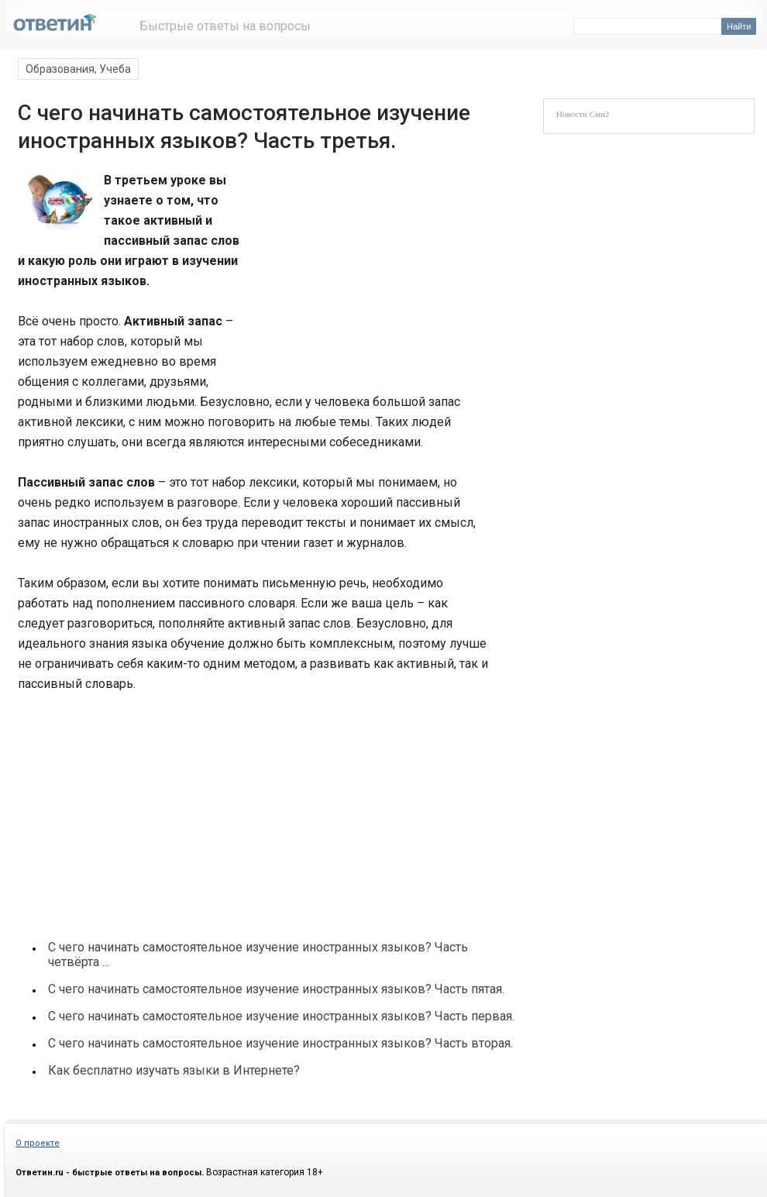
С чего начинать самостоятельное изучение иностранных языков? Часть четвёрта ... (258, 954)
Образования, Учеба (78, 69)
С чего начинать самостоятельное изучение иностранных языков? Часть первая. (281, 1016)
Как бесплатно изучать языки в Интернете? (174, 1070)
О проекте (37, 1143)
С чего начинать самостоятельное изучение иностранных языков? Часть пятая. (276, 989)
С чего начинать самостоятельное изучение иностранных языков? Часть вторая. (280, 1043)
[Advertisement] (362, 274)
